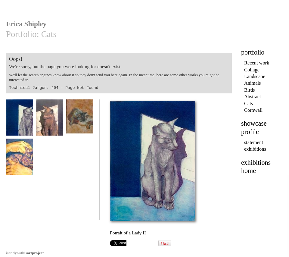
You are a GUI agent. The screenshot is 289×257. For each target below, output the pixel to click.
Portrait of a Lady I (49, 120)
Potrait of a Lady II (19, 120)
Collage (251, 70)
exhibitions (255, 149)
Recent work (256, 63)
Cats (248, 103)
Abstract (252, 96)
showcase (254, 123)
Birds (249, 90)
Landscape (254, 76)
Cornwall (253, 110)
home (248, 170)
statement (253, 142)
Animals (252, 83)
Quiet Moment (79, 120)
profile (250, 132)
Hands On (19, 159)
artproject (25, 253)
